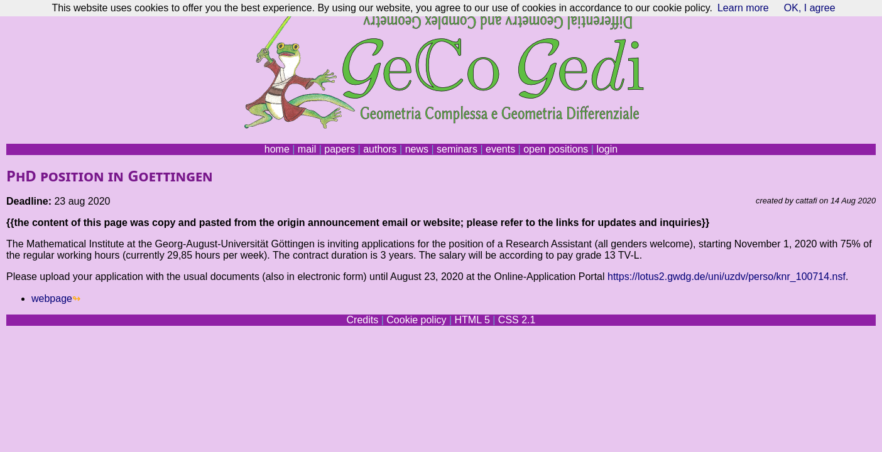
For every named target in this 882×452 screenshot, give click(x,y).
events (500, 149)
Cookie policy (416, 320)
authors (379, 149)
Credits (363, 320)
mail (307, 149)
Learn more (743, 8)
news (416, 149)
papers (339, 149)
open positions (555, 149)
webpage (51, 298)
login (607, 149)
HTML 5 (471, 320)
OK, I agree (810, 8)
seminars (457, 149)
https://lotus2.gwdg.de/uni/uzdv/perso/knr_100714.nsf (726, 276)
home (277, 149)
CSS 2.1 (517, 320)
